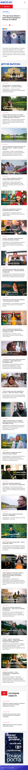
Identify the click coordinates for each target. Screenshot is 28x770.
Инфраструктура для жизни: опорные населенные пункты (12, 725)
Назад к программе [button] (6, 12)
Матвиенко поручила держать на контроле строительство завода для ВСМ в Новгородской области (14, 705)
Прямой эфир (5, 6)
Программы (5, 11)
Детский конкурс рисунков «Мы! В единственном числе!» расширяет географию (11, 715)
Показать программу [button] (19, 6)
